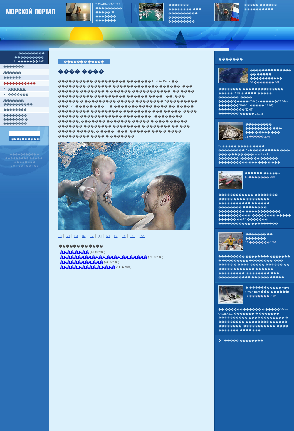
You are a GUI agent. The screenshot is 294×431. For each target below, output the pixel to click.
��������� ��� (81, 262)
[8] (116, 236)
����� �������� (243, 340)
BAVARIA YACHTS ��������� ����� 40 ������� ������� (108, 12)
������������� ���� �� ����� (103, 257)
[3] (76, 236)
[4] (84, 236)
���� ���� (74, 252)
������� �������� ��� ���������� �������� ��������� (184, 13)
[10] (132, 236)
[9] (124, 236)
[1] (60, 236)
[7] (108, 236)
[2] (68, 236)
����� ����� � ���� (87, 267)
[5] (92, 236)
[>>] (142, 236)
